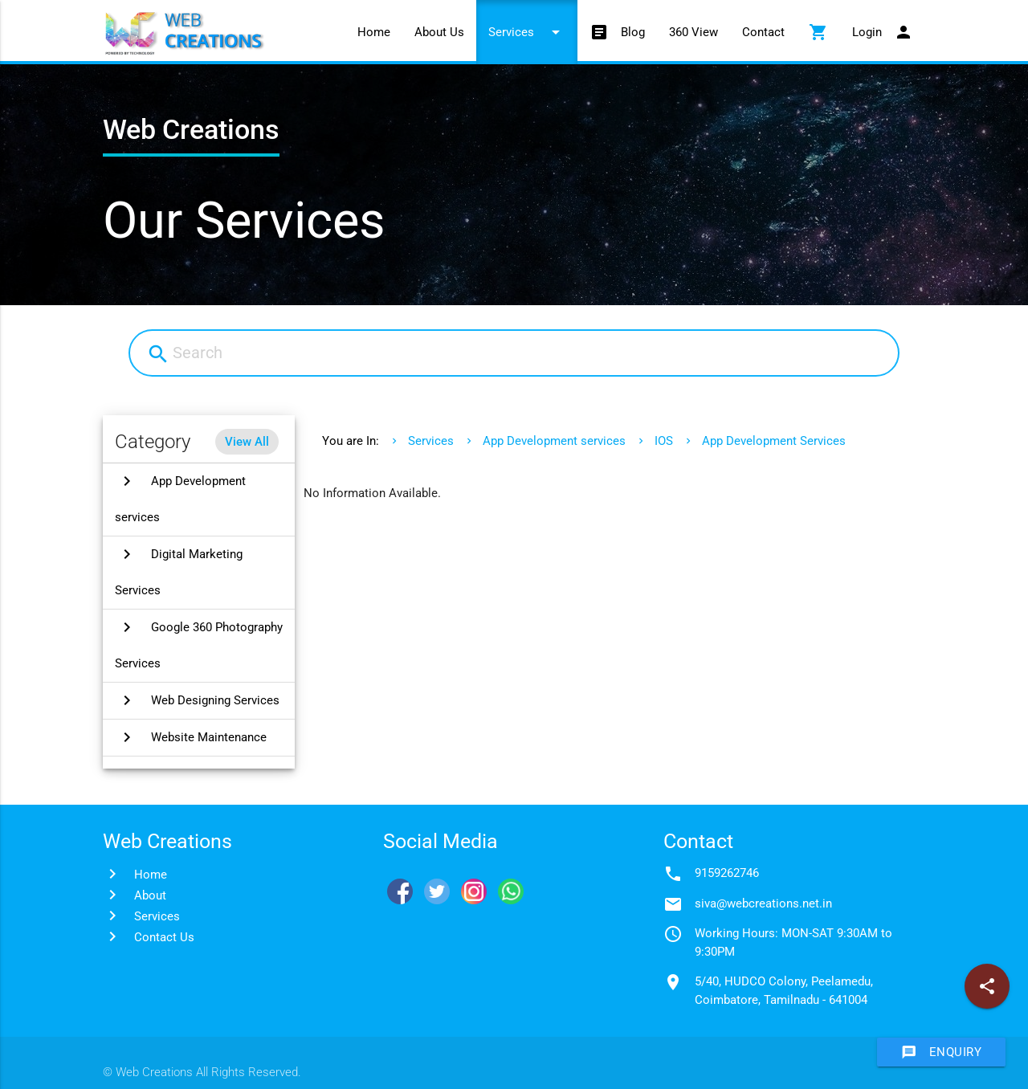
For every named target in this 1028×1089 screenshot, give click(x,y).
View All (247, 441)
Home (373, 32)
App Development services (554, 441)
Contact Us (164, 937)
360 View (693, 32)
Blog (617, 32)
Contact (763, 32)
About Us (439, 32)
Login (882, 32)
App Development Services (774, 441)
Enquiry (941, 1052)
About (150, 895)
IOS (664, 441)
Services (526, 32)
